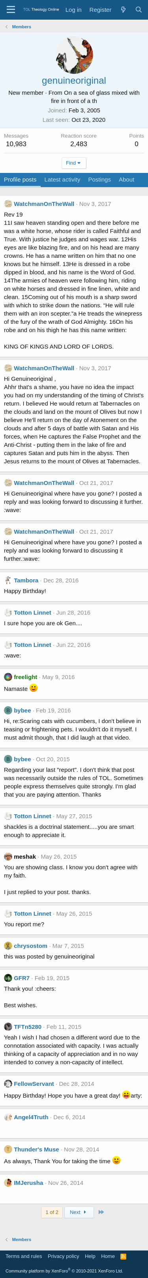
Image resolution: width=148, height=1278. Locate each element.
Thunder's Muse (36, 1149)
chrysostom (30, 945)
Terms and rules (24, 1256)
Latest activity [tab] (63, 179)
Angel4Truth (31, 1117)
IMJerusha (28, 1182)
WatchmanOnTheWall (44, 203)
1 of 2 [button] (51, 1212)
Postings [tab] (99, 179)
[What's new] (123, 9)
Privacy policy (63, 1256)
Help (90, 1256)
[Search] (138, 9)
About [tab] (126, 179)
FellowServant (34, 1083)
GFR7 (22, 978)
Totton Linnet (32, 612)
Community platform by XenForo (64, 1271)
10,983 (16, 144)
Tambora (26, 580)
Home (108, 1256)
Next (79, 1212)
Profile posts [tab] (20, 179)
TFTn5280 (27, 1026)
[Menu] (11, 10)
